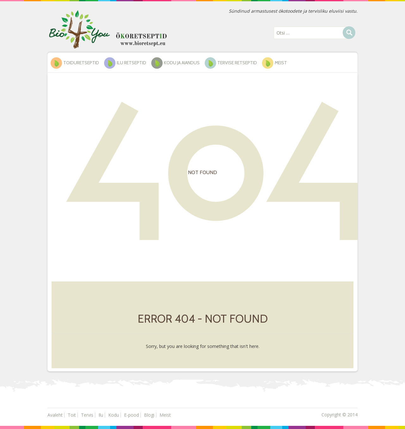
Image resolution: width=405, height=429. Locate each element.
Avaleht (55, 415)
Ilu (100, 415)
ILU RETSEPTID (131, 63)
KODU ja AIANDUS (182, 63)
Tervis (87, 415)
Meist (281, 63)
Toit (72, 415)
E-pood (131, 415)
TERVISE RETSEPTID (237, 63)
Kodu (113, 415)
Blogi (149, 415)
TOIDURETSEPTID (81, 63)
